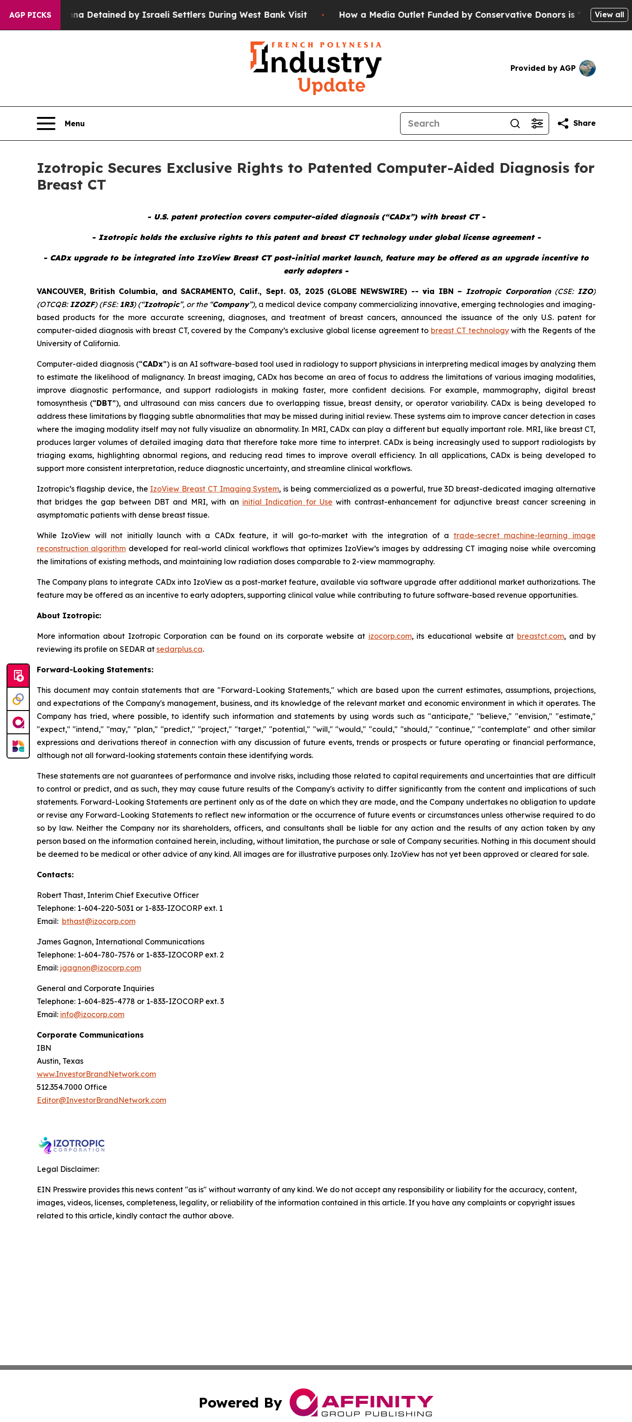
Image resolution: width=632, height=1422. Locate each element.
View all (609, 14)
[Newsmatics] (18, 746)
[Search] (452, 123)
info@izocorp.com (92, 1014)
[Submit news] (18, 676)
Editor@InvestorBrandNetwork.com (101, 1100)
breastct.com (540, 636)
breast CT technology (470, 330)
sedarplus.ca (179, 649)
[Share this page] (576, 123)
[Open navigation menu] (61, 123)
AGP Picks (30, 15)
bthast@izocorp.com (99, 921)
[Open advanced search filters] (537, 123)
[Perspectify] (18, 699)
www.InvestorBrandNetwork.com (96, 1074)
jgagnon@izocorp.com (100, 967)
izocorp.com (390, 636)
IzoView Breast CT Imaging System (214, 488)
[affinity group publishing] (18, 722)
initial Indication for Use (287, 501)
